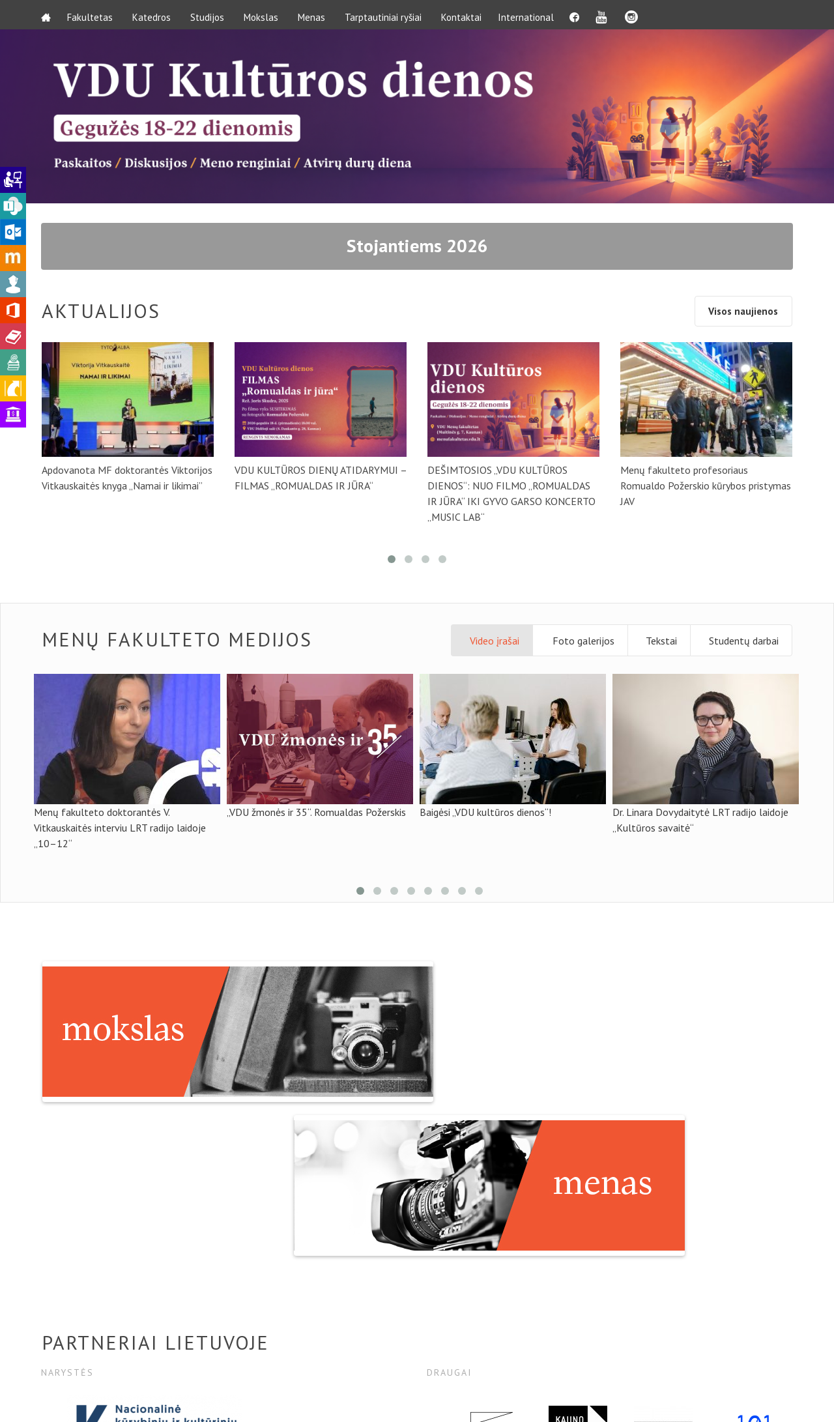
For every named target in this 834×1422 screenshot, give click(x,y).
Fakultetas (93, 14)
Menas (314, 14)
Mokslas (264, 14)
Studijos (210, 14)
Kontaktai (464, 14)
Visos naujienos (739, 314)
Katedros (155, 14)
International (532, 14)
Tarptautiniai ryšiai (386, 14)
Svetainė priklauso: (698, 1397)
